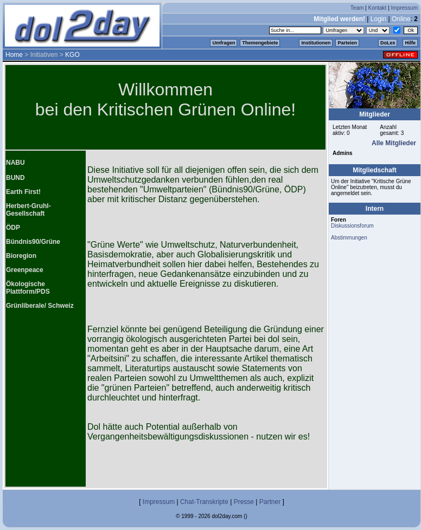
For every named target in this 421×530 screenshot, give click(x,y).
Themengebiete (260, 43)
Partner (269, 502)
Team (356, 8)
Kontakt (377, 8)
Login (378, 19)
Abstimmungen (349, 238)
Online (401, 19)
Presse (244, 502)
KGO (72, 55)
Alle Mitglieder (394, 143)
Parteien (347, 43)
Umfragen (223, 43)
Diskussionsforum (352, 226)
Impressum (404, 8)
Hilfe (410, 43)
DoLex (388, 43)
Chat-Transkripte (204, 502)
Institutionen (315, 43)
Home (14, 55)
